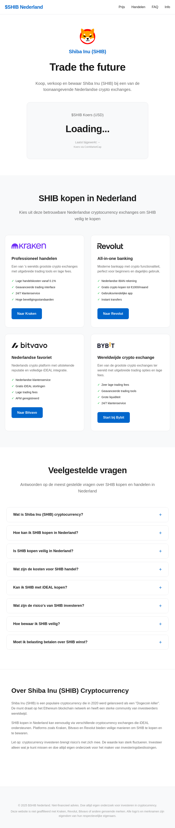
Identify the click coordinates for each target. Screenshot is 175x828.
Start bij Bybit (113, 417)
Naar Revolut (113, 313)
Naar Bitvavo (27, 412)
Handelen (138, 7)
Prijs (122, 7)
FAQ (155, 7)
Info (167, 7)
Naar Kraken (26, 313)
